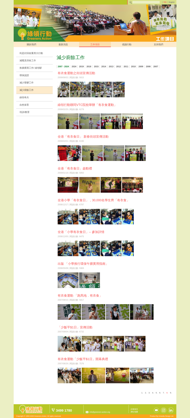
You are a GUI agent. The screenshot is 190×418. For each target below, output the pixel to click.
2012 (118, 66)
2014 (103, 66)
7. (163, 393)
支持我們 (158, 44)
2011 (126, 66)
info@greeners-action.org (99, 412)
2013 (111, 66)
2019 (81, 66)
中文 (165, 2)
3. (149, 393)
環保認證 (24, 75)
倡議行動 (126, 44)
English (172, 2)
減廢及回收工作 (28, 60)
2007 (155, 66)
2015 (96, 66)
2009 (140, 66)
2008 (148, 66)
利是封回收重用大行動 (31, 53)
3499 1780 (64, 410)
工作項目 (95, 44)
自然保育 (24, 105)
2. (146, 393)
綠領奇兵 (24, 97)
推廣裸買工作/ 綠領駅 (31, 68)
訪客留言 (134, 409)
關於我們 (31, 44)
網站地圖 (134, 412)
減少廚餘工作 (27, 90)
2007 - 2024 (63, 66)
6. (160, 393)
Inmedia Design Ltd (166, 416)
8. (167, 393)
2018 (89, 66)
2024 (74, 66)
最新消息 (63, 44)
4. (153, 393)
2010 (133, 66)
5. (156, 393)
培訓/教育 (25, 112)
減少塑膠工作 (27, 82)
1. (142, 393)
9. (171, 393)
